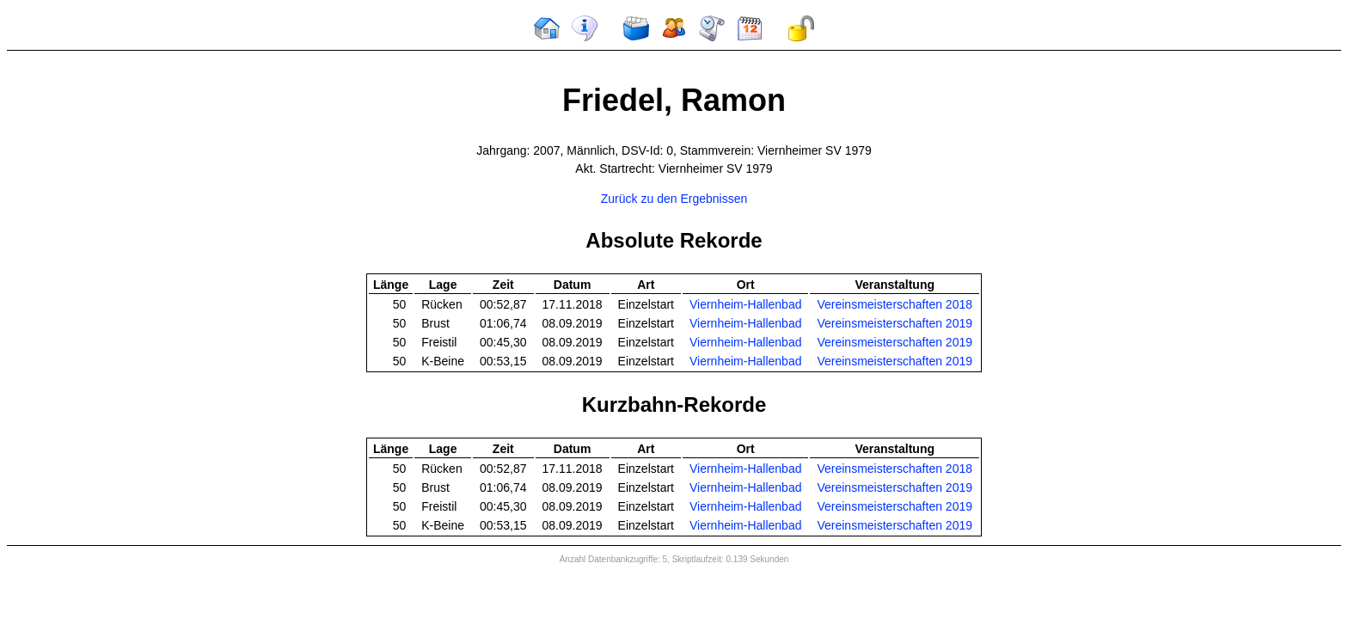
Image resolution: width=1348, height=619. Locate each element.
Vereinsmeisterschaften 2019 (894, 323)
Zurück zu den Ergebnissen (674, 198)
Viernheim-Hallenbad (745, 304)
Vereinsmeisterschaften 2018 (894, 304)
